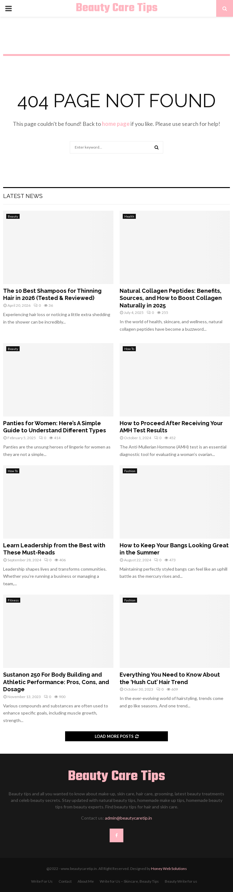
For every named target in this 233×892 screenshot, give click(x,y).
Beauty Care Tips (117, 8)
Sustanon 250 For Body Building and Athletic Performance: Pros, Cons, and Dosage (56, 681)
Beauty (13, 216)
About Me (86, 881)
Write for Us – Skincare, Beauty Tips (129, 881)
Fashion (130, 471)
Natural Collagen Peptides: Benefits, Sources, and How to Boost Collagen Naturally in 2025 (171, 298)
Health (129, 216)
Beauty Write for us (181, 881)
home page (116, 123)
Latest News (23, 196)
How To (129, 349)
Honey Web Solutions (169, 868)
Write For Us (42, 881)
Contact (65, 881)
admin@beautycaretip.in (128, 818)
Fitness (13, 600)
